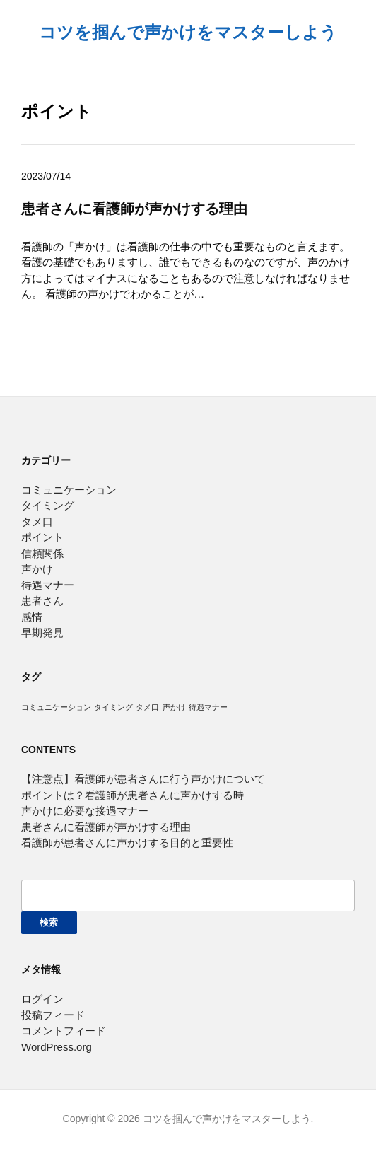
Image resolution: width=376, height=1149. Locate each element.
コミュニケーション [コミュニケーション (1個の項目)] (56, 707)
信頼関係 (42, 553)
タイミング (47, 505)
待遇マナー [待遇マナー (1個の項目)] (208, 707)
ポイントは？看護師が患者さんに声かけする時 (132, 795)
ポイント (42, 537)
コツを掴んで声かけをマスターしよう (188, 32)
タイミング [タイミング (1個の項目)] (113, 707)
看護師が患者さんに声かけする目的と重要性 (127, 842)
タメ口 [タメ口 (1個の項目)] (147, 707)
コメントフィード (63, 1031)
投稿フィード (53, 1015)
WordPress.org (56, 1047)
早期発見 (42, 632)
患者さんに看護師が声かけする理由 (134, 208)
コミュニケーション (69, 490)
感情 (31, 617)
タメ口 (37, 521)
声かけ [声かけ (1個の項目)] (174, 707)
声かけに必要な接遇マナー (84, 811)
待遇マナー (47, 585)
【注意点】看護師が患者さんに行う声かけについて (143, 779)
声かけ (37, 569)
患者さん (42, 601)
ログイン (42, 999)
